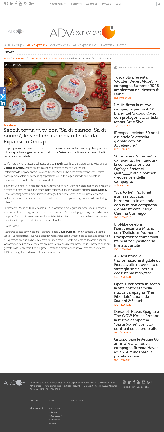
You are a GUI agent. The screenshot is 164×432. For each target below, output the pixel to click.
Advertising (58, 58)
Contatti (76, 4)
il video (15, 226)
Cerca (122, 45)
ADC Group (14, 45)
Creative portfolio (38, 58)
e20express (60, 45)
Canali (52, 400)
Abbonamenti (58, 4)
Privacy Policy (128, 387)
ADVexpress (37, 45)
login (119, 4)
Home (7, 58)
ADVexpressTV (85, 45)
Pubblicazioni (76, 400)
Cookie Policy (143, 387)
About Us (91, 4)
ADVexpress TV (56, 416)
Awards (107, 45)
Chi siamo (35, 400)
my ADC (106, 4)
